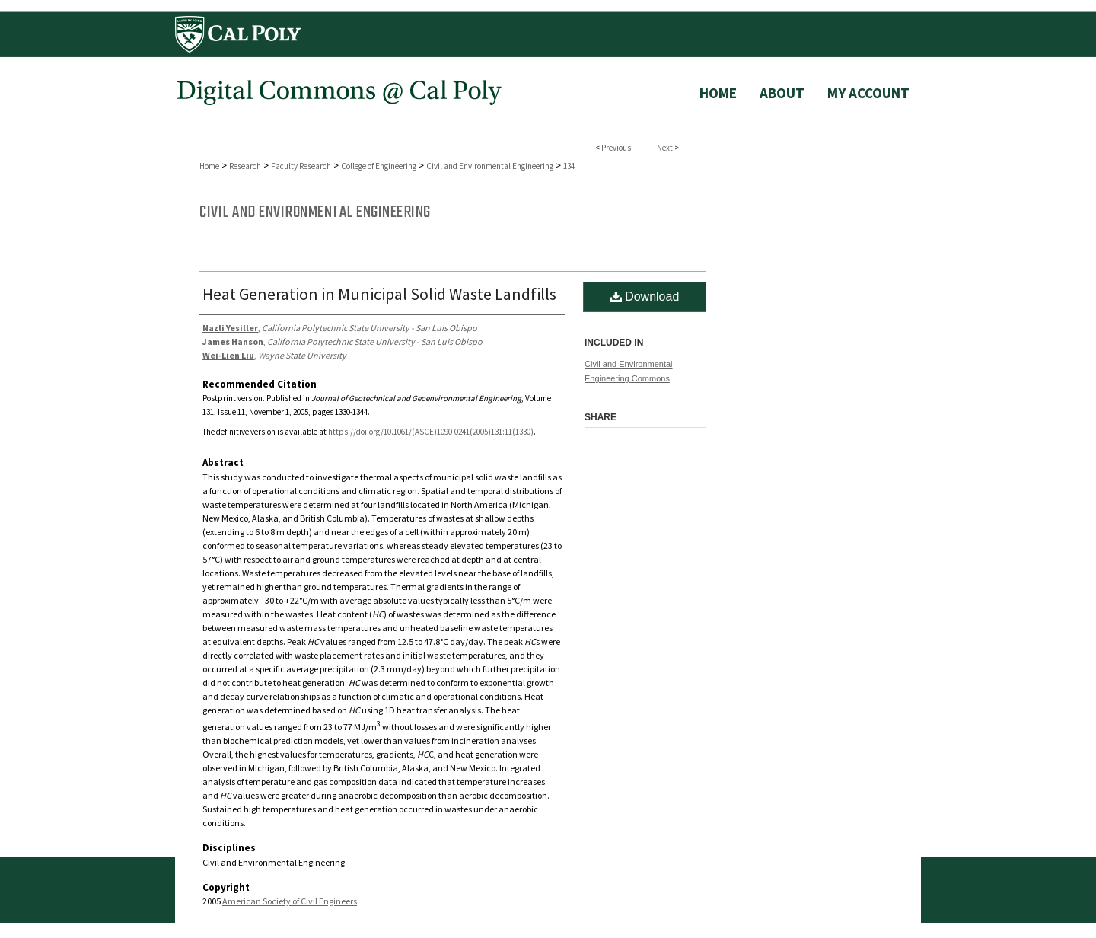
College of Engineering (378, 166)
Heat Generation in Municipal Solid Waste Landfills (379, 294)
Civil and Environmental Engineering (489, 166)
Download (645, 296)
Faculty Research (301, 166)
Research (245, 166)
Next (665, 147)
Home (209, 166)
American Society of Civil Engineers (289, 901)
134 (569, 166)
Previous (616, 147)
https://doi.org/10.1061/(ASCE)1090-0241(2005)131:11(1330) (431, 431)
